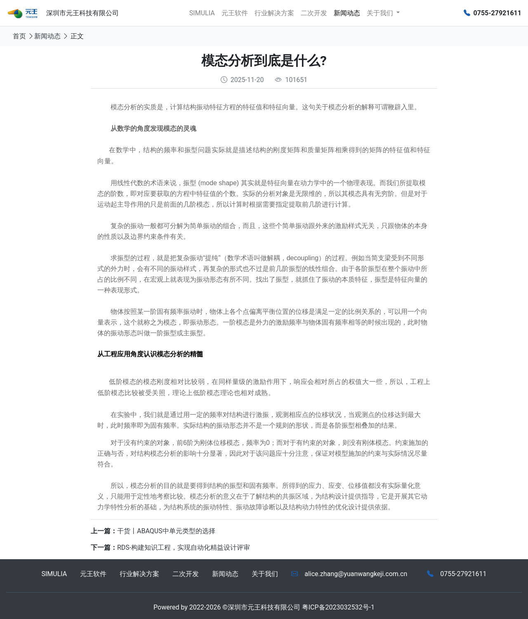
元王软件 (235, 13)
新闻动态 (347, 13)
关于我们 (265, 574)
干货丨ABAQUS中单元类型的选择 (166, 531)
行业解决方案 (274, 13)
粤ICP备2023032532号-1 (338, 607)
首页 (19, 36)
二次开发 (314, 13)
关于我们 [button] (381, 13)
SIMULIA (202, 13)
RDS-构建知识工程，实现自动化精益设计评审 (183, 547)
